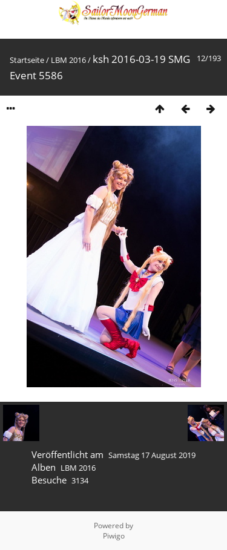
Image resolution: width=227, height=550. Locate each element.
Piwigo (114, 536)
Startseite (27, 59)
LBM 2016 (68, 59)
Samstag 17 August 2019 (152, 455)
